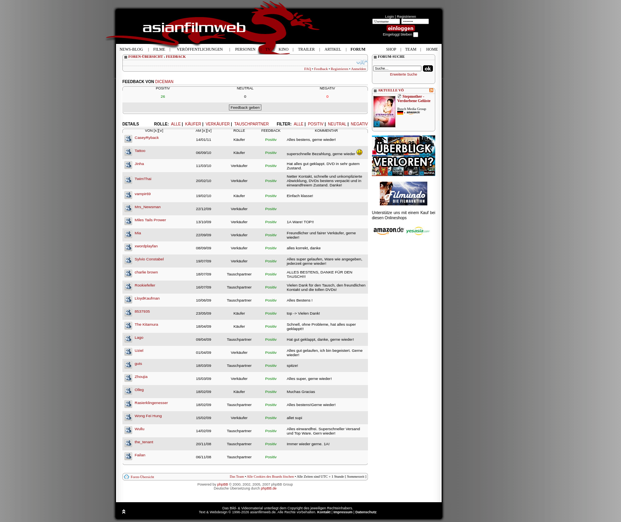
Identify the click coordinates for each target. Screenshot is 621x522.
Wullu (140, 429)
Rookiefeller (145, 285)
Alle (298, 124)
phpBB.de (269, 488)
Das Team (237, 476)
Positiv (315, 124)
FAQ (307, 69)
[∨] (160, 131)
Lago (139, 337)
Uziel (139, 350)
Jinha (139, 163)
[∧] (156, 131)
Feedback (321, 69)
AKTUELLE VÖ (391, 90)
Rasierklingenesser (151, 403)
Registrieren (406, 17)
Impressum (342, 512)
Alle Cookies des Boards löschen (270, 476)
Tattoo (140, 150)
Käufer (193, 124)
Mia (138, 233)
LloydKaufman (147, 298)
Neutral (337, 124)
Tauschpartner (251, 124)
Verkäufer (218, 124)
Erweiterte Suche (403, 74)
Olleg (139, 389)
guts (138, 363)
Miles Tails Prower (150, 220)
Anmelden (358, 69)
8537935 (142, 311)
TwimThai (143, 179)
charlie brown (146, 272)
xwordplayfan (146, 246)
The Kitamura (146, 324)
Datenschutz (366, 512)
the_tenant (144, 442)
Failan (140, 455)
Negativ (359, 124)
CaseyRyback (147, 137)
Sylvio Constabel (149, 259)
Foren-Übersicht (142, 477)
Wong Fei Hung (148, 416)
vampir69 (143, 194)
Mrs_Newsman (148, 207)
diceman (164, 82)
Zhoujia (141, 376)
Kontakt (324, 512)
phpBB (222, 484)
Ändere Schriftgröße (362, 62)
